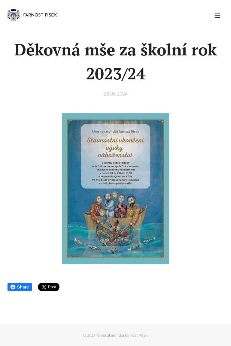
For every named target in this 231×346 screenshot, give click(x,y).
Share (20, 287)
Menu (217, 15)
